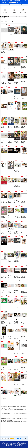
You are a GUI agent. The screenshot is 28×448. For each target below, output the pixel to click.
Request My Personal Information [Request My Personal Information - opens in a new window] (18, 445)
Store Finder (8, 0)
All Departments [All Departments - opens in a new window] (5, 442)
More (26, 4)
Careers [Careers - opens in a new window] (12, 442)
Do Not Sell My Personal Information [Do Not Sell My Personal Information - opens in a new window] (10, 445)
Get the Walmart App (23, 443)
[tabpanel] (5, 11)
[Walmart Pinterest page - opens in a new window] (18, 438)
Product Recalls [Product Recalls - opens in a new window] (10, 443)
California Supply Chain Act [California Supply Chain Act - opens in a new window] (20, 444)
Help (17, 2)
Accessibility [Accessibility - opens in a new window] (14, 443)
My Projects (11, 0)
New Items (5, 4)
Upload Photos (18, 0)
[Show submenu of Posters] (20, 4)
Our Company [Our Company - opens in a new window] (15, 442)
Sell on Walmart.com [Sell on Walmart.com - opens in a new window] (20, 442)
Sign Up (12, 438)
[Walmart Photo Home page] (4, 2)
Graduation (7, 4)
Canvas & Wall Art (23, 4)
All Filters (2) (2, 16)
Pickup (10, 4)
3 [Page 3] (14, 402)
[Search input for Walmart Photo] (12, 2)
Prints (12, 4)
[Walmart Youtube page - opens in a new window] (20, 438)
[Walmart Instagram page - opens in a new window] (21, 438)
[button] (4, 24)
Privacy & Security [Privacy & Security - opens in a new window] (10, 444)
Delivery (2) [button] (7, 16)
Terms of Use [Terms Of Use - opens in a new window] (5, 444)
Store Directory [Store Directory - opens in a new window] (9, 442)
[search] (12, 21)
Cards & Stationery (16, 4)
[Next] (17, 402)
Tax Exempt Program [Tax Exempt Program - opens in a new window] (18, 443)
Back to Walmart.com (3, 0)
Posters (19, 4)
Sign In (25, 0)
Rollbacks (2, 4)
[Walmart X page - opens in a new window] (17, 438)
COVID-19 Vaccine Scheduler (5, 443)
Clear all (4, 17)
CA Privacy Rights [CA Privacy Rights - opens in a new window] (14, 444)
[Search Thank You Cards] (6, 21)
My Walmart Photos (15, 0)
